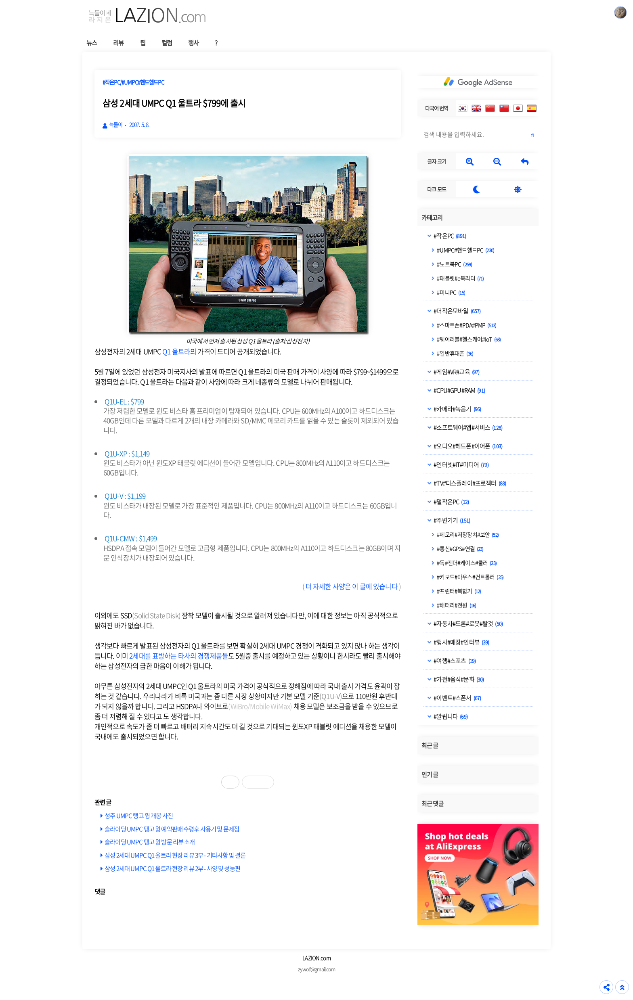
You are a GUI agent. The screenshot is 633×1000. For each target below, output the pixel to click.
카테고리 (432, 217)
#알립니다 (450, 716)
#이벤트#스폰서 (457, 697)
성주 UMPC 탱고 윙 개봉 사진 (139, 815)
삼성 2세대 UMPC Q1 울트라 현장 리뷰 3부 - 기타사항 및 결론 (175, 855)
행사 (193, 42)
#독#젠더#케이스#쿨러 (466, 563)
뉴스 (91, 42)
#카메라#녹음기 (457, 408)
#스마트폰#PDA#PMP (466, 325)
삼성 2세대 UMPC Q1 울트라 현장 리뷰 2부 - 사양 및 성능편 (172, 868)
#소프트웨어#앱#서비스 (467, 427)
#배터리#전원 (456, 605)
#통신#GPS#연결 (459, 548)
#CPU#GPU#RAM (459, 390)
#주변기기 (451, 520)
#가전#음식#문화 (458, 679)
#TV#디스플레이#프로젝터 (469, 483)
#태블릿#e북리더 (460, 278)
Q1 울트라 (176, 351)
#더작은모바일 (456, 310)
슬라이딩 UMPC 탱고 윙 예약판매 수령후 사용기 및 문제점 (172, 828)
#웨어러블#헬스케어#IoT (468, 339)
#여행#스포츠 (454, 660)
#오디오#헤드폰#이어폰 (467, 445)
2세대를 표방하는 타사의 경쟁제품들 (178, 656)
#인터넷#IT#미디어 (460, 464)
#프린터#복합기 (458, 591)
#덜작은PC (451, 501)
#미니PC (450, 292)
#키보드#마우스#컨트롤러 (469, 577)
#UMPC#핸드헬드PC (465, 250)
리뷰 (118, 42)
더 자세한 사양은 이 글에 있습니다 (352, 586)
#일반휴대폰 (454, 353)
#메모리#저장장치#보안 (467, 534)
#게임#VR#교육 (456, 371)
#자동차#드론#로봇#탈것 (468, 623)
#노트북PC (454, 264)
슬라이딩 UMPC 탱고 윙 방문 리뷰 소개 (150, 841)
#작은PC (449, 235)
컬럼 (166, 42)
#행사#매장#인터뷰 (461, 642)
